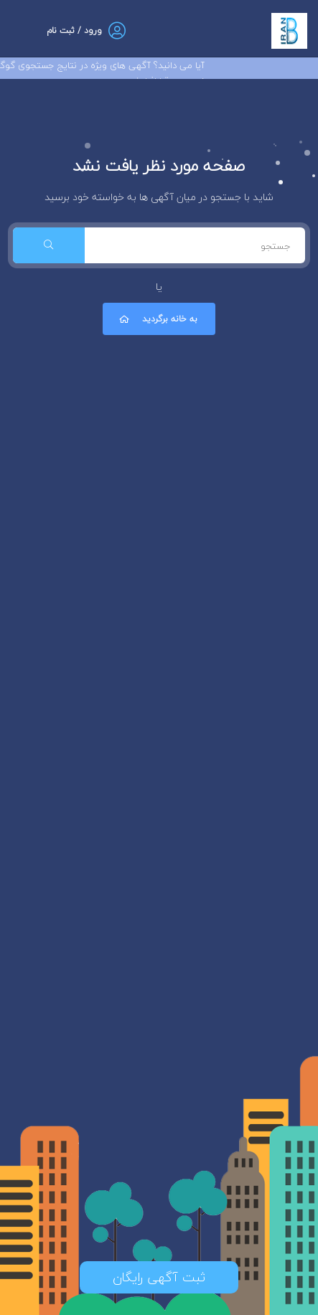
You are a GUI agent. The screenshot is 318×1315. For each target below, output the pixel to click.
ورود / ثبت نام (74, 30)
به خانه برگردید (157, 318)
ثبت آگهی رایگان (159, 1277)
